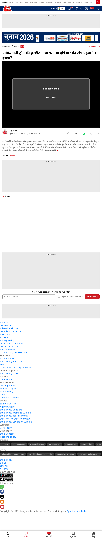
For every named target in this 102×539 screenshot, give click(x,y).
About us (5, 322)
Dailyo (3, 462)
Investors (5, 334)
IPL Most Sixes (86, 444)
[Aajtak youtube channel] (2, 507)
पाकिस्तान (12, 156)
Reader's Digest (8, 388)
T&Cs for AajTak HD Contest (15, 352)
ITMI (2, 364)
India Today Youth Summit (14, 415)
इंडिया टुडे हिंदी (33, 2)
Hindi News (6, 46)
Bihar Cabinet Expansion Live (13, 454)
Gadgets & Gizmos (9, 397)
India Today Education (11, 361)
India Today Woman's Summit (15, 412)
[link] (98, 2)
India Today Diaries (10, 373)
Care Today (6, 427)
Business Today (60, 2)
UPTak (86, 2)
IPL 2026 (5, 444)
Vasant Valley (7, 358)
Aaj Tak (5, 2)
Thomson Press (8, 379)
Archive (4, 468)
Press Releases (7, 349)
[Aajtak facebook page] (2, 492)
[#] (84, 133)
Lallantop (71, 2)
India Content (7, 433)
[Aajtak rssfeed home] (2, 502)
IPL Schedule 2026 (37, 444)
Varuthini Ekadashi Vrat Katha (40, 454)
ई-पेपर (11, 2)
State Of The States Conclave (15, 418)
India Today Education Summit (16, 421)
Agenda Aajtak (7, 406)
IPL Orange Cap (55, 444)
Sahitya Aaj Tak (8, 403)
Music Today (6, 391)
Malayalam (49, 2)
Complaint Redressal (10, 331)
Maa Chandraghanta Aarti (89, 454)
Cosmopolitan (7, 385)
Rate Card (5, 337)
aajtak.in (13, 130)
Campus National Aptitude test (16, 367)
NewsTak (79, 2)
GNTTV (41, 2)
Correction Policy (9, 346)
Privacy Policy (7, 340)
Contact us (5, 325)
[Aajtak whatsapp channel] (2, 487)
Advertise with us (9, 328)
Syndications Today (77, 511)
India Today (24, 2)
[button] (93, 535)
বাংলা (16, 2)
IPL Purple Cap (71, 444)
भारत (15, 46)
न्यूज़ (22, 46)
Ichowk (3, 465)
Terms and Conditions (11, 343)
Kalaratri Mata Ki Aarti (65, 454)
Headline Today (8, 436)
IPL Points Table (19, 444)
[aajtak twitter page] (2, 497)
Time (2, 394)
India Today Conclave (11, 409)
